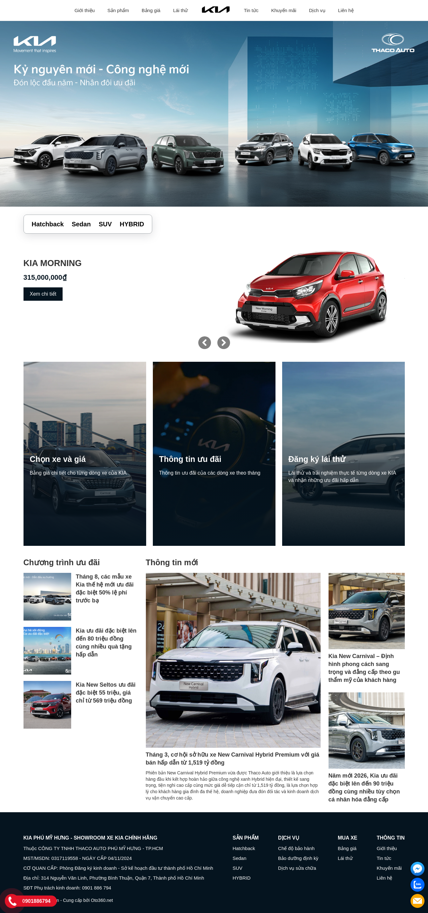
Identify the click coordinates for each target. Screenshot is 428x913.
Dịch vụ (317, 10)
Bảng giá (151, 10)
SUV (237, 868)
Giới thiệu (84, 10)
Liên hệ (346, 10)
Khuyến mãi (283, 10)
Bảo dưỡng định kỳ (298, 858)
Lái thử (180, 10)
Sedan (239, 858)
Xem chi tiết (43, 294)
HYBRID (242, 878)
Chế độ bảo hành (296, 848)
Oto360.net (102, 900)
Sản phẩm (118, 10)
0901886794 (36, 901)
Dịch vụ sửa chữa (297, 868)
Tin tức (251, 10)
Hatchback (244, 848)
